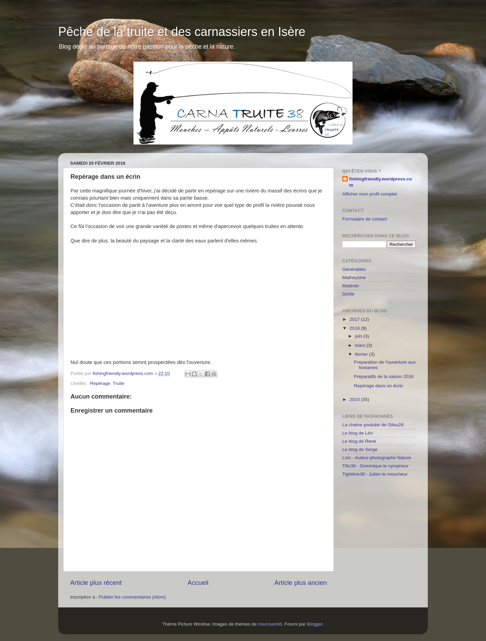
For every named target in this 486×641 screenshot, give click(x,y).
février (362, 354)
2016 (355, 328)
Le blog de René (359, 441)
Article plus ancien (300, 582)
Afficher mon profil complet (369, 194)
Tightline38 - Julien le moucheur (375, 474)
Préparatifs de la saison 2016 (384, 376)
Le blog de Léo (357, 433)
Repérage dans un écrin (378, 385)
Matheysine (354, 277)
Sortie (348, 294)
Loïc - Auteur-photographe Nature (376, 457)
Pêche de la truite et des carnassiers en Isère (181, 32)
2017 (355, 319)
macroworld (270, 624)
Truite (119, 383)
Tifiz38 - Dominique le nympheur (375, 465)
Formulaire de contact (364, 219)
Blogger (314, 624)
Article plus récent (96, 582)
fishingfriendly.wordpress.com (380, 182)
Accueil (198, 582)
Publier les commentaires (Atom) (132, 597)
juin (359, 336)
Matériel (350, 285)
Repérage (100, 383)
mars (361, 345)
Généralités (354, 269)
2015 (355, 399)
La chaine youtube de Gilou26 (373, 424)
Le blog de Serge (360, 449)
